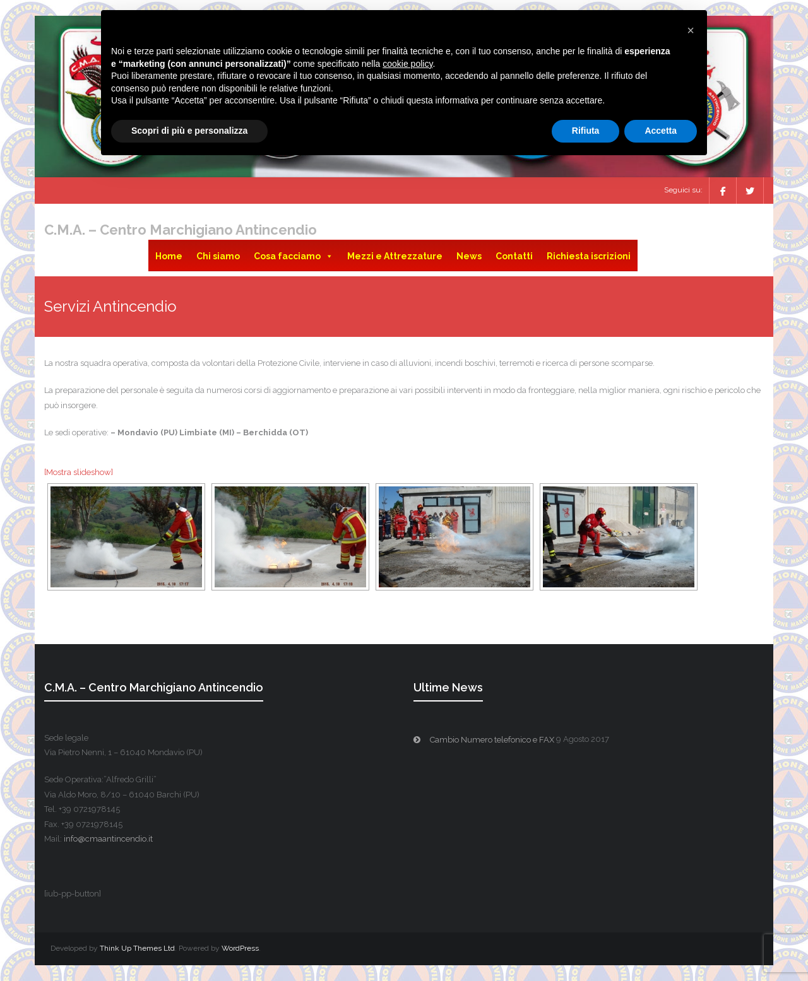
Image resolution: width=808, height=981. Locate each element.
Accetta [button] (661, 131)
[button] (690, 30)
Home (168, 256)
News (469, 256)
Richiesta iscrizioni (589, 256)
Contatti (514, 256)
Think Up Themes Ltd (137, 948)
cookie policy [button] (407, 64)
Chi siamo (218, 256)
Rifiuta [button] (586, 131)
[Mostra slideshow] (78, 472)
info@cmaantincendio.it (108, 838)
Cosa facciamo (293, 256)
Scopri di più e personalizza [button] (189, 131)
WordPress (240, 948)
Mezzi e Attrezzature (395, 256)
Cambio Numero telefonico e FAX (492, 739)
